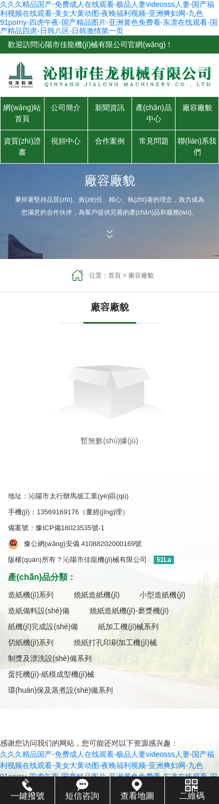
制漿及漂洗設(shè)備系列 (50, 658)
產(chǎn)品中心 (154, 113)
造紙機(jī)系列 (31, 595)
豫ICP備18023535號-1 (73, 528)
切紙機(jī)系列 (31, 642)
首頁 (114, 275)
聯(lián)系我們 (197, 146)
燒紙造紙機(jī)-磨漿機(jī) (129, 610)
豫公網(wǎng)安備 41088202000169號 (83, 544)
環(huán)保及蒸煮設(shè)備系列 (60, 690)
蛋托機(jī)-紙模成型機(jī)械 (51, 674)
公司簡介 (66, 107)
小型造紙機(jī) (162, 595)
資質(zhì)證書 (22, 146)
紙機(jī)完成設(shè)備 (43, 626)
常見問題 (154, 141)
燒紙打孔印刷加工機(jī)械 (115, 642)
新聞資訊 (110, 107)
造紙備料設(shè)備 (38, 610)
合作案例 (110, 141)
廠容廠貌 (197, 107)
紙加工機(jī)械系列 (128, 626)
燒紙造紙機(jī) (96, 595)
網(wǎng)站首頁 (22, 113)
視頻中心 (66, 141)
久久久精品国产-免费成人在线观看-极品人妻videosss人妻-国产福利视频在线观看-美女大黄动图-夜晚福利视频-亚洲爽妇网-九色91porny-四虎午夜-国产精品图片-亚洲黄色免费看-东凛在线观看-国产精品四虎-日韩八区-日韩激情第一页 (108, 17)
